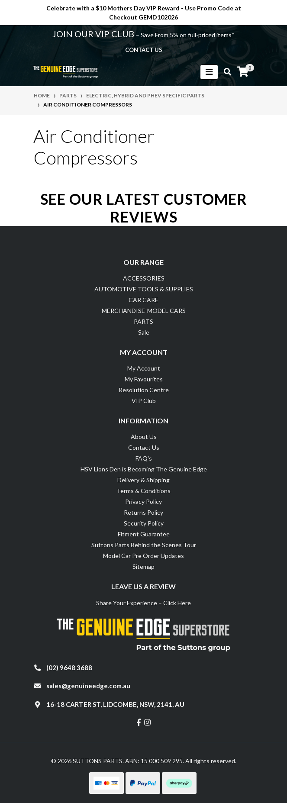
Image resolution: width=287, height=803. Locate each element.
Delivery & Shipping (143, 480)
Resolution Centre (144, 389)
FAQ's (143, 458)
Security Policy (144, 523)
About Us (144, 436)
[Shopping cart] (243, 72)
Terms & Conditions (143, 490)
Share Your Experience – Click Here (143, 602)
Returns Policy (143, 512)
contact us (143, 49)
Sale (143, 332)
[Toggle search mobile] (225, 72)
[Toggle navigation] (209, 72)
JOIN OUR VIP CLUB (94, 34)
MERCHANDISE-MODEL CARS (144, 310)
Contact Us (143, 447)
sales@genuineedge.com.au (88, 686)
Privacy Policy (143, 501)
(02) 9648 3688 (69, 667)
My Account (143, 368)
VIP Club (144, 400)
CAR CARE (143, 299)
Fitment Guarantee (144, 534)
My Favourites (144, 379)
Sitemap (143, 566)
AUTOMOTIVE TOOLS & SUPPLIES (143, 289)
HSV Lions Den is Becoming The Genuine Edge (144, 469)
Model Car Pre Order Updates (143, 555)
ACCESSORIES (143, 278)
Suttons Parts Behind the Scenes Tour (143, 544)
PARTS (143, 321)
